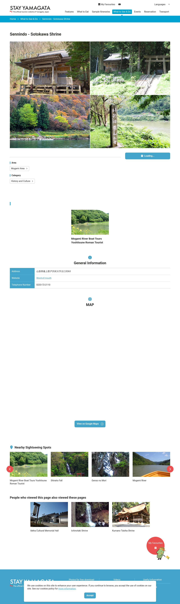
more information (67, 588)
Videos (116, 579)
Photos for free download (81, 579)
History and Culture (22, 181)
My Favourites (106, 4)
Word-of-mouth (43, 278)
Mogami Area (19, 168)
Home (13, 19)
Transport (164, 11)
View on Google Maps (90, 423)
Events (137, 11)
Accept (90, 595)
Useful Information (152, 579)
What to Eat (83, 11)
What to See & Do (122, 11)
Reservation (150, 11)
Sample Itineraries (101, 11)
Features (69, 11)
